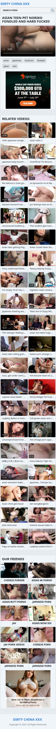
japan (6, 66)
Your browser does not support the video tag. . (28, 41)
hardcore (29, 60)
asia (15, 66)
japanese (16, 60)
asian (6, 60)
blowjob (41, 60)
